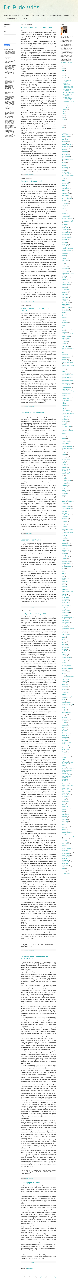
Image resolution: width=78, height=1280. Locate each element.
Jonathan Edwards (66, 528)
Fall (62, 327)
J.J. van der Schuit (66, 483)
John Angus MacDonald (67, 508)
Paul (63, 639)
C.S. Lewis (64, 205)
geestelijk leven (65, 354)
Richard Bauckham (66, 702)
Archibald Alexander (66, 154)
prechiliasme (64, 660)
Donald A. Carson (65, 281)
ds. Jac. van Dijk (65, 304)
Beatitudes (64, 168)
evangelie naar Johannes (67, 319)
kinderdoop (64, 553)
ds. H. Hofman (65, 297)
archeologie (64, 152)
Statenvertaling (65, 747)
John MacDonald (65, 518)
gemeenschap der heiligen (67, 362)
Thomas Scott (65, 793)
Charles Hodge (65, 224)
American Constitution (66, 144)
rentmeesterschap (66, 697)
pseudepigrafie (65, 671)
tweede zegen (65, 816)
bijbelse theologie (65, 188)
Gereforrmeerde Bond (66, 387)
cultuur (63, 263)
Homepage (38, 1266)
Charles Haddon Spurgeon (67, 221)
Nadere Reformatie (66, 610)
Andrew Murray (65, 148)
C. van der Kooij (65, 201)
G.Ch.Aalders (65, 341)
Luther (63, 576)
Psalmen (64, 670)
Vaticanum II (64, 822)
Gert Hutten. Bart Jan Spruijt (68, 390)
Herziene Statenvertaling (67, 446)
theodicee (64, 767)
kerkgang (64, 546)
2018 (63, 70)
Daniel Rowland (65, 268)
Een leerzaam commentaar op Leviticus (36, 28)
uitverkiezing (64, 819)
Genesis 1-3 (64, 371)
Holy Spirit (64, 452)
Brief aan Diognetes (66, 196)
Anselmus (64, 149)
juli (64, 111)
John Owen (64, 523)
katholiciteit (64, 540)
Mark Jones (64, 581)
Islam (63, 475)
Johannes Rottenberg (66, 506)
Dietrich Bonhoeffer (66, 277)
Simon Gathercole (66, 733)
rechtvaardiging (65, 686)
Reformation (64, 689)
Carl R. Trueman (65, 215)
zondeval (64, 875)
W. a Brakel (64, 847)
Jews (63, 496)
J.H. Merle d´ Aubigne (66, 480)
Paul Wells (64, 641)
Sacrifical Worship (66, 719)
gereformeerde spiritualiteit (67, 384)
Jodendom (64, 500)
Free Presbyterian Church (67, 333)
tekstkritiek (64, 757)
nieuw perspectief (65, 620)
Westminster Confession (67, 852)
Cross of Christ (65, 260)
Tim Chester (64, 796)
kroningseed (64, 558)
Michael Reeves (65, 600)
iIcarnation (64, 464)
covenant (64, 255)
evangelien (64, 320)
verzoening (64, 834)
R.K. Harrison (65, 681)
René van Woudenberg (67, 696)
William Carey (65, 858)
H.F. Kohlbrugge (65, 416)
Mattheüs (64, 588)
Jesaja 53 (64, 495)
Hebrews (64, 424)
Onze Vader (64, 631)
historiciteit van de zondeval (68, 448)
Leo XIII (63, 568)
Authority (64, 165)
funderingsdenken (65, 338)
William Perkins (65, 863)
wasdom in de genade (66, 848)
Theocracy (64, 765)
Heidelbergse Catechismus (67, 430)
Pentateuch (64, 649)
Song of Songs (65, 738)
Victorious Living (65, 838)
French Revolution (66, 336)
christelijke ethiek (65, 229)
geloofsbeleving (65, 357)
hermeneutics (65, 443)
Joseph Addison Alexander (67, 532)
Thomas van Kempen (66, 794)
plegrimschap (65, 654)
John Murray (64, 519)
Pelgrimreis (64, 644)
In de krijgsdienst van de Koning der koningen (68, 87)
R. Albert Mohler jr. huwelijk (68, 676)
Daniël (63, 265)
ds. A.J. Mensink (65, 289)
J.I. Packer (64, 482)
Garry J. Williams (65, 346)
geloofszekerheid (65, 360)
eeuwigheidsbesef (66, 310)
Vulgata (63, 845)
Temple (63, 759)
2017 (63, 72)
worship (63, 868)
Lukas (63, 573)
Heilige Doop (64, 433)
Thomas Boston (65, 783)
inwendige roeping (66, 472)
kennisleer (64, 542)
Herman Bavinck (65, 440)
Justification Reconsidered (31, 181)
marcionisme (64, 578)
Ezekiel (63, 325)
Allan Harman (65, 139)
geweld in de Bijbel (66, 393)
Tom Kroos (64, 804)
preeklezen (64, 664)
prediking (64, 662)
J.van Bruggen (65, 485)
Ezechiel (63, 324)
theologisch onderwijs (66, 774)
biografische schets (66, 193)
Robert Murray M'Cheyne (67, 704)
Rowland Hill (64, 714)
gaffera (41, 1276)
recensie (63, 682)
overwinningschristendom (67, 636)
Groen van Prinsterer (66, 411)
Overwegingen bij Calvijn (30, 1183)
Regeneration (65, 692)
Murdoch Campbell (66, 605)
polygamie (64, 655)
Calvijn (63, 206)
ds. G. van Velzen (65, 296)
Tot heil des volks (65, 808)
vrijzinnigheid (64, 840)
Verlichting (64, 829)
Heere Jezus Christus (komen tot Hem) (66, 428)
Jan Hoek (64, 491)
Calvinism (64, 210)
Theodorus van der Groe (67, 768)
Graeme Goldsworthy (66, 410)
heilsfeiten (64, 438)
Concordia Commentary (67, 250)
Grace (63, 408)
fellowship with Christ (66, 329)
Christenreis (64, 231)
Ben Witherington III (66, 172)
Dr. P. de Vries (21, 7)
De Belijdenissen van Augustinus (34, 614)
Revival (63, 701)
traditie (63, 811)
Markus (63, 583)
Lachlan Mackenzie (66, 561)
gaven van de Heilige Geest (68, 348)
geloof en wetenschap (66, 356)
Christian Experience (66, 237)
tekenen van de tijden (66, 756)
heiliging (63, 436)
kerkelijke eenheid (66, 545)
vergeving (64, 827)
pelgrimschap (65, 646)
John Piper (64, 524)
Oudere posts (52, 1266)
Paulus (63, 642)
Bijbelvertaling (65, 190)
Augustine (64, 162)
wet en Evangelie (65, 853)
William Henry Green (66, 861)
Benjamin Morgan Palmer (67, 175)
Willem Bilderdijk (65, 856)
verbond (63, 824)
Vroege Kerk (64, 842)
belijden (63, 170)
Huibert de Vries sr (66, 459)
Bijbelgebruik (64, 185)
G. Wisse (64, 340)
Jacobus (63, 488)
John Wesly (64, 526)
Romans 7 (64, 709)
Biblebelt (63, 180)
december (65, 77)
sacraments (64, 717)
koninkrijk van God (66, 556)
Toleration (64, 803)
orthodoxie (64, 632)
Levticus (63, 571)
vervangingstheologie (66, 832)
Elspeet (63, 312)
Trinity (63, 813)
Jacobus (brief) (65, 490)
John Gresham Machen (67, 514)
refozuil (63, 691)
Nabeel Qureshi (65, 609)
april (64, 117)
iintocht (63, 466)
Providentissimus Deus (67, 668)
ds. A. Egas (64, 287)
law (62, 565)
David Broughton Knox (67, 270)
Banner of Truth (65, 167)
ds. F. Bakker (64, 292)
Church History (65, 244)
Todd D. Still (64, 799)
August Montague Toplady (67, 159)
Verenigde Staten (65, 826)
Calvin (63, 208)
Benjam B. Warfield (66, 173)
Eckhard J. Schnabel (66, 307)
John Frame (64, 513)
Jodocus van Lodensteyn (67, 501)
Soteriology (64, 740)
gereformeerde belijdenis (67, 377)
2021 (63, 68)
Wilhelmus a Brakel (66, 855)
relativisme (64, 694)
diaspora (63, 276)
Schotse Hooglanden (66, 724)
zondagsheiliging (65, 873)
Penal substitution (65, 647)
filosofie (63, 330)
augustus (65, 109)
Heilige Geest (65, 435)
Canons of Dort (65, 213)
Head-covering (65, 421)
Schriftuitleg (64, 727)
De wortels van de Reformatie (32, 413)
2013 (63, 127)
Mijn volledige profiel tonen (66, 62)
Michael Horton (65, 595)
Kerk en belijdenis (65, 543)
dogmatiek (64, 279)
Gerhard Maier (65, 389)
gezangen (64, 395)
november (65, 104)
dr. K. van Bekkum (66, 284)
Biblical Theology (65, 182)
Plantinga (64, 652)
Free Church (64, 332)
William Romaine (65, 865)
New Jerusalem (65, 615)
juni (64, 113)
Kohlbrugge (64, 555)
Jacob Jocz (64, 486)
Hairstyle (64, 418)
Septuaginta (64, 730)
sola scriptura (65, 737)
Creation (63, 256)
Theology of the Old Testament (66, 780)
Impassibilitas (65, 467)
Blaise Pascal (65, 195)
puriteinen (64, 675)
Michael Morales (65, 599)
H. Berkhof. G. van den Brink (68, 413)
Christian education (66, 236)
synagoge (64, 751)
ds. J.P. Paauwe (65, 300)
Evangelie (64, 317)
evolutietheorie (65, 322)
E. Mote (63, 305)
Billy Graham (64, 192)
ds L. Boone (64, 286)
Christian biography (66, 232)
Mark (63, 579)
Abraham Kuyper (65, 136)
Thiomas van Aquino (66, 782)
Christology (64, 242)
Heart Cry (64, 422)
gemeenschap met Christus (68, 365)
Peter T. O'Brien (65, 650)
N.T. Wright (64, 607)
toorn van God (65, 806)
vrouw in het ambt (65, 843)
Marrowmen (64, 586)
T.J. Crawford (65, 752)
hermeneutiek (65, 445)
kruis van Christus (65, 560)
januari (64, 123)
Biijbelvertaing (65, 183)
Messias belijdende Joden (67, 591)
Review (63, 699)
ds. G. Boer (64, 294)
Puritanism (64, 673)
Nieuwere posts (24, 1266)
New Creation (65, 614)
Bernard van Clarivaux (66, 177)
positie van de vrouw (66, 657)
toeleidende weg (65, 801)
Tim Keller (64, 798)
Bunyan (63, 200)
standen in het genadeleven (68, 745)
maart (64, 119)
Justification (64, 538)
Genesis (63, 369)
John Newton (64, 521)
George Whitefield (66, 373)
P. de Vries (64, 34)
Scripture (64, 729)
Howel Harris (64, 457)
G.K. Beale (64, 343)
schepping (64, 722)
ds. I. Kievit (64, 299)
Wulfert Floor (64, 870)
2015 (63, 75)
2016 (63, 74)
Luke (63, 574)
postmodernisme (65, 659)
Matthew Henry (65, 589)
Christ (63, 226)
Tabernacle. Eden (65, 754)
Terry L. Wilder (65, 761)
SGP (63, 732)
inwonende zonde (65, 473)
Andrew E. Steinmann (66, 146)
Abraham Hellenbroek (66, 134)
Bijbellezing (64, 187)
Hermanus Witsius (66, 441)
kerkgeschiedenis (65, 550)
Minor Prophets (65, 604)
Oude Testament (65, 634)
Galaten (63, 345)
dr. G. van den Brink (66, 282)
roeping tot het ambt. (66, 705)
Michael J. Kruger (65, 597)
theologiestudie (65, 773)
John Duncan (65, 511)
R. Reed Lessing (65, 679)
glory (63, 402)
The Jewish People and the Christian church (68, 763)
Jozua (63, 537)
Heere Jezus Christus (66, 426)
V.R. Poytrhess (65, 821)
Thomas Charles (65, 788)
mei (64, 115)
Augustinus (64, 164)
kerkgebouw (64, 548)
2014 (63, 125)
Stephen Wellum (65, 749)
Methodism (64, 594)
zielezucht (64, 871)
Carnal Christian (65, 216)
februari (65, 121)
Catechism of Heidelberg (67, 218)
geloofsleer (64, 359)
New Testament (65, 618)
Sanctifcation (64, 720)
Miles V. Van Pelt (65, 602)
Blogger (55, 1276)
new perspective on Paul (67, 617)
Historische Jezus (65, 451)
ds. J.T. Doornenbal (66, 302)
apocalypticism (65, 151)
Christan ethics (65, 227)
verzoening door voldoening (68, 836)
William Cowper (65, 860)
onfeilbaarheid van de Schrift (68, 628)
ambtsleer (64, 143)
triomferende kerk (65, 814)
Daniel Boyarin (65, 266)
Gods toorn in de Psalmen (31, 540)
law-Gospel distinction (66, 566)
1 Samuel (64, 133)
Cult (62, 261)
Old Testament (65, 626)
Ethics (63, 315)
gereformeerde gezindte (67, 383)
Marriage (64, 584)
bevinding (64, 178)
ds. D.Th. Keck (65, 291)
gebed (63, 352)
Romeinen (64, 710)
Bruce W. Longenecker (67, 198)
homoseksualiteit (65, 456)
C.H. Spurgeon (65, 203)
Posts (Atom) (30, 1268)
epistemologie (65, 314)
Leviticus (64, 570)
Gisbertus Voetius (65, 398)
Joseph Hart (64, 535)
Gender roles (64, 368)
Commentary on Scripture (67, 248)
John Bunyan (64, 510)
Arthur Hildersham (66, 156)
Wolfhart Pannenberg (66, 866)
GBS (63, 351)
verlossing (64, 831)
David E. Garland (65, 271)
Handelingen (64, 419)
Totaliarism (64, 809)
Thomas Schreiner (66, 791)
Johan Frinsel (65, 505)
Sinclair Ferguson (65, 735)
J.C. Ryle (64, 478)
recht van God (65, 684)
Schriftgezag (64, 725)
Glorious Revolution (66, 400)
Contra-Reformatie (66, 252)
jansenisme (64, 493)
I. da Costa (64, 462)
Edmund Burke (65, 309)
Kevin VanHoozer (65, 551)
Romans (63, 707)
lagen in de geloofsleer (67, 563)
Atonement (64, 157)
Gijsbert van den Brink (66, 397)
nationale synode (65, 612)
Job (62, 498)
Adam (63, 138)
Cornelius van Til (65, 253)
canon (63, 211)
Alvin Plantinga (65, 141)
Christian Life (64, 239)
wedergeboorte (65, 850)
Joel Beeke (64, 503)
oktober (65, 105)
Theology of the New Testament (66, 777)
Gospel (63, 406)
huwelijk (63, 461)
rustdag (63, 715)
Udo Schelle (64, 817)
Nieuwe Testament (66, 622)
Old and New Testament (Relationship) (67, 624)
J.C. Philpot (64, 477)
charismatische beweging (67, 220)
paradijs (63, 637)
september (65, 107)
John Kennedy (65, 516)
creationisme (64, 258)
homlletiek (64, 454)
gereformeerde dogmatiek (67, 380)
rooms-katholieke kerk (66, 712)
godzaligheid (64, 405)
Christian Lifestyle (65, 241)
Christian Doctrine (65, 234)
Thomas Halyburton (66, 789)
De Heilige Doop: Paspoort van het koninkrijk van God (34, 958)
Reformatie (64, 687)
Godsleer (64, 403)
